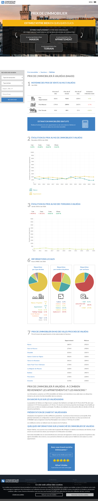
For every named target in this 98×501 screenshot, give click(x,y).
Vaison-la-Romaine (33, 362)
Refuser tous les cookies (49, 495)
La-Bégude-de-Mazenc (34, 370)
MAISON (36, 40)
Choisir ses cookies (18, 494)
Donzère (30, 383)
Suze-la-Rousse (32, 350)
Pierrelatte (31, 378)
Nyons (29, 346)
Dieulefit (30, 354)
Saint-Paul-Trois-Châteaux (36, 366)
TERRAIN (48, 49)
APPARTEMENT (62, 40)
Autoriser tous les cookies (79, 495)
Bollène (29, 374)
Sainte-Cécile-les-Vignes (35, 358)
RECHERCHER (12, 101)
